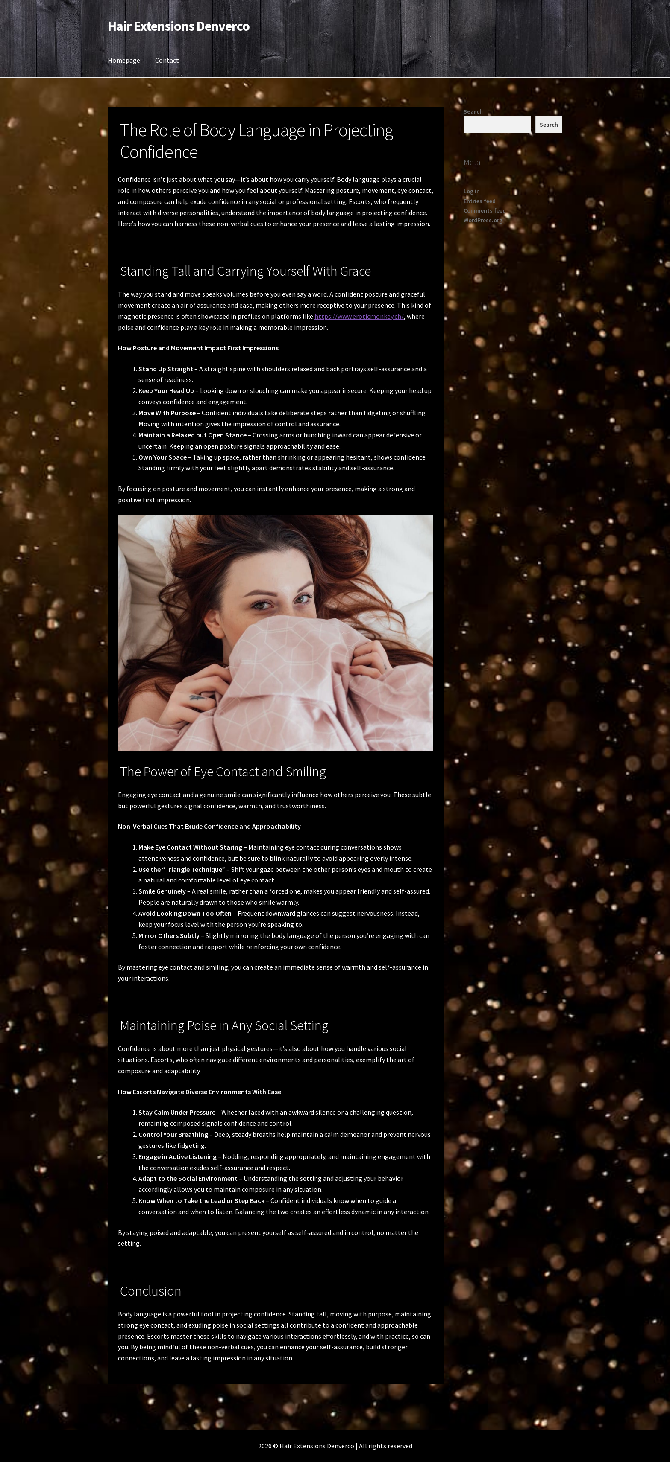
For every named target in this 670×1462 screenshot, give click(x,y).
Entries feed (480, 201)
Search (473, 111)
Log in (472, 191)
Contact (167, 60)
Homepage (124, 60)
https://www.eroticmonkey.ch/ (359, 316)
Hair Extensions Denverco (179, 26)
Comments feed (485, 210)
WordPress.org (483, 220)
